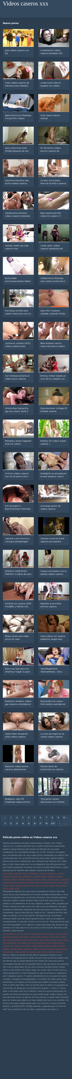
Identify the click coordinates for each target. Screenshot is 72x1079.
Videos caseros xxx (25, 3)
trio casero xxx (24, 943)
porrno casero (23, 934)
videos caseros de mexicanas (27, 952)
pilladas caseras (50, 882)
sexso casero (62, 940)
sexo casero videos (47, 940)
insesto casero (54, 879)
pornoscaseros (9, 934)
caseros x (52, 873)
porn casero (61, 885)
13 (17, 823)
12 (11, 823)
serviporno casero (11, 937)
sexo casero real (30, 940)
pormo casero (48, 885)
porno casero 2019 (11, 888)
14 (23, 823)
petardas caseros (34, 882)
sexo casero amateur (39, 937)
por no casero (22, 885)
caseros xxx (16, 876)
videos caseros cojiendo (43, 949)
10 (64, 818)
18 (46, 823)
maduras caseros (17, 882)
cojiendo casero (40, 876)
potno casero (36, 934)
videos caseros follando (51, 952)
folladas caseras (10, 879)
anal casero (8, 873)
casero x (43, 873)
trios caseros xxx (39, 943)
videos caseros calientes (21, 949)
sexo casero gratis (58, 937)
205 (53, 823)
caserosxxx (27, 876)
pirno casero (63, 882)
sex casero (24, 937)
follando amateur (25, 879)
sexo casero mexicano (12, 940)
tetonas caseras (10, 943)
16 (35, 823)
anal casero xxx (21, 873)
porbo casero (35, 885)
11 (5, 823)
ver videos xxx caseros (21, 946)
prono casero (62, 934)
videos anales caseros (41, 946)
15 (29, 823)
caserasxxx (33, 873)
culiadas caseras (55, 876)
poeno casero (9, 885)
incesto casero (40, 879)
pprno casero (49, 934)
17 (40, 823)
